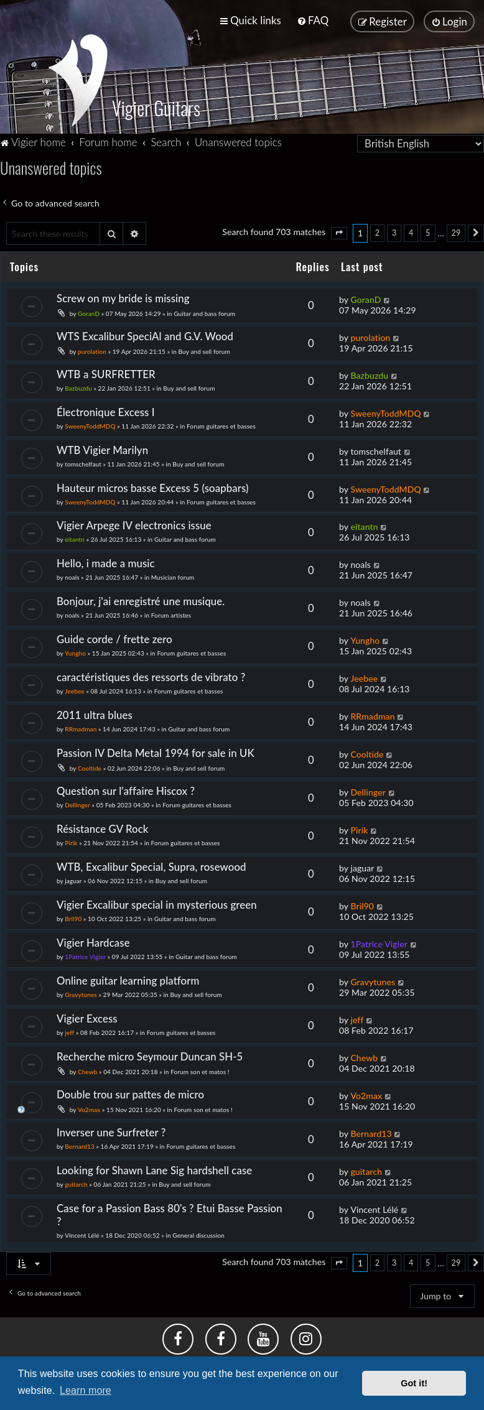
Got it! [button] (414, 1383)
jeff (69, 1027)
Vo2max (89, 1104)
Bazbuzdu (78, 383)
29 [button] (456, 228)
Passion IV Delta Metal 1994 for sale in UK (155, 747)
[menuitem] (313, 19)
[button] (339, 228)
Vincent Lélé (82, 1230)
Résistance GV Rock (103, 823)
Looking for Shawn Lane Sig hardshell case (154, 1165)
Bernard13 (80, 1141)
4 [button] (411, 228)
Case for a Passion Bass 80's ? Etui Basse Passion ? (169, 1210)
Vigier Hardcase (93, 937)
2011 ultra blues (95, 710)
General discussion (198, 1230)
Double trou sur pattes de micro (130, 1089)
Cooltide (89, 763)
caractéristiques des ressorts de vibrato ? (151, 672)
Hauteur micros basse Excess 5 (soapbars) (153, 482)
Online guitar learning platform (128, 975)
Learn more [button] (85, 1390)
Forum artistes (171, 611)
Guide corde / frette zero (114, 634)
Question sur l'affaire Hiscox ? (126, 785)
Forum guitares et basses (221, 421)
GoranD (89, 308)
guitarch (76, 1179)
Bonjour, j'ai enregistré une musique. (141, 596)
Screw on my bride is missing (123, 293)
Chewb (88, 1066)
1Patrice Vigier (85, 951)
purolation (92, 346)
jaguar (73, 875)
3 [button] (394, 228)
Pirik (71, 838)
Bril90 (73, 913)
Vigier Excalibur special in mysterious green (157, 899)
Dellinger (77, 800)
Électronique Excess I (106, 407)
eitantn (75, 535)
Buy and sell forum (204, 346)
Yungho (75, 648)
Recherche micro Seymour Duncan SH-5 (150, 1051)
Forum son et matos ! (199, 1066)
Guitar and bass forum (204, 308)
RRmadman (80, 724)
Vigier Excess (87, 1013)
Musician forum (173, 573)
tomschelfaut (83, 459)
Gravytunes (81, 989)
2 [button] (377, 228)
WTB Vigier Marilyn (102, 445)
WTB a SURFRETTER (106, 369)
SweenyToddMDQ (90, 421)
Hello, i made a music (106, 558)
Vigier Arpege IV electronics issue (134, 520)
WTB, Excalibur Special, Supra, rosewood (151, 861)
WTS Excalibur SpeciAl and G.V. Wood (145, 331)
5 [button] (428, 228)
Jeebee (74, 686)
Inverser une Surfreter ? (111, 1127)
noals (72, 573)
